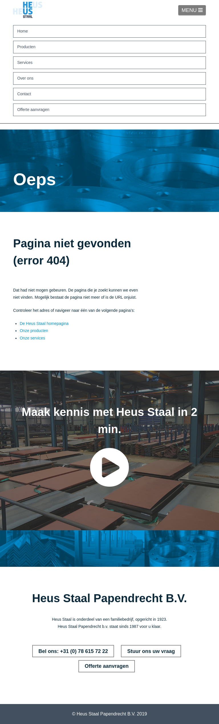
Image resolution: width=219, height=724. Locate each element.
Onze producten (34, 330)
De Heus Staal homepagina (44, 323)
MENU (194, 10)
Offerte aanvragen (107, 666)
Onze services (32, 338)
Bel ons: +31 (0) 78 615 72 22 (73, 651)
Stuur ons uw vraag (151, 651)
